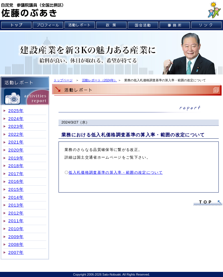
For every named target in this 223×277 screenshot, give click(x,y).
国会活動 (143, 25)
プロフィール (48, 25)
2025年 (16, 110)
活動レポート (80, 25)
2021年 (16, 141)
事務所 (175, 25)
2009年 (16, 236)
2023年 (16, 126)
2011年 (16, 220)
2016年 (16, 181)
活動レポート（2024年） (99, 80)
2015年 (16, 189)
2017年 (16, 173)
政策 (111, 25)
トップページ (63, 80)
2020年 (16, 149)
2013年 (16, 205)
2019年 (16, 157)
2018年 (16, 165)
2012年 (16, 213)
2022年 (16, 134)
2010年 (16, 228)
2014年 (16, 197)
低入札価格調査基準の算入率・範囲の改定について (116, 172)
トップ (16, 25)
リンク (206, 25)
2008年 (16, 244)
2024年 (16, 118)
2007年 (16, 252)
